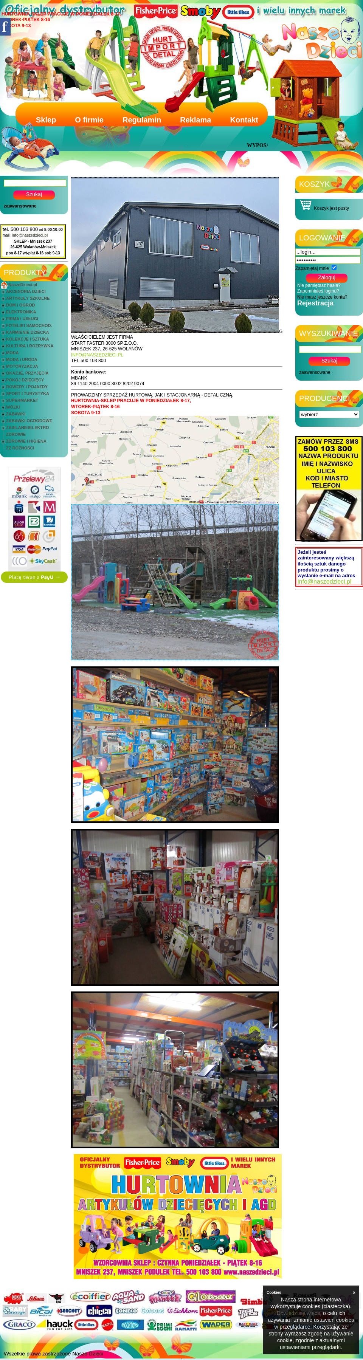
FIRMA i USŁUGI (22, 318)
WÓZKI (13, 407)
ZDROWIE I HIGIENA (26, 441)
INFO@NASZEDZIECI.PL (97, 355)
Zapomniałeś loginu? (318, 291)
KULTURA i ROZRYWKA (29, 346)
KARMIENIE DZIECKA (27, 332)
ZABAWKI (15, 414)
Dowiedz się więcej (299, 1313)
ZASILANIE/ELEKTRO (27, 427)
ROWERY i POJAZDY (27, 386)
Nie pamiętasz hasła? (319, 285)
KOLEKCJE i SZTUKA (27, 339)
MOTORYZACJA (22, 366)
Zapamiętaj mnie (312, 268)
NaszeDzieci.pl (22, 284)
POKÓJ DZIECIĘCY (25, 380)
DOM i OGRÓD (20, 305)
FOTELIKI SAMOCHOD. (29, 325)
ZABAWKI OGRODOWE (29, 420)
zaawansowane (20, 206)
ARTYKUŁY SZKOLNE (28, 298)
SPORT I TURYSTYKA (27, 393)
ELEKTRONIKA (21, 312)
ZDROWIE (16, 434)
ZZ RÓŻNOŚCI (20, 448)
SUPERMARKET (22, 400)
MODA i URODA (21, 359)
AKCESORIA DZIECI (26, 291)
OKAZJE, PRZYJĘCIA (27, 373)
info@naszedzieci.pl (30, 235)
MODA (12, 352)
